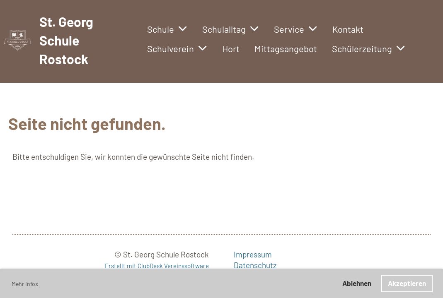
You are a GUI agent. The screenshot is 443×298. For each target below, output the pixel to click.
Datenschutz (255, 265)
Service (295, 29)
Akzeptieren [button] (407, 283)
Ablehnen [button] (356, 283)
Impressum (253, 254)
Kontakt (347, 29)
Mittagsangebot (285, 48)
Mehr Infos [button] (25, 283)
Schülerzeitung (368, 48)
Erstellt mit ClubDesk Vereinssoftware (157, 265)
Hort (231, 48)
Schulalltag (230, 29)
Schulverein (177, 48)
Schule (167, 29)
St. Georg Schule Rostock (66, 40)
